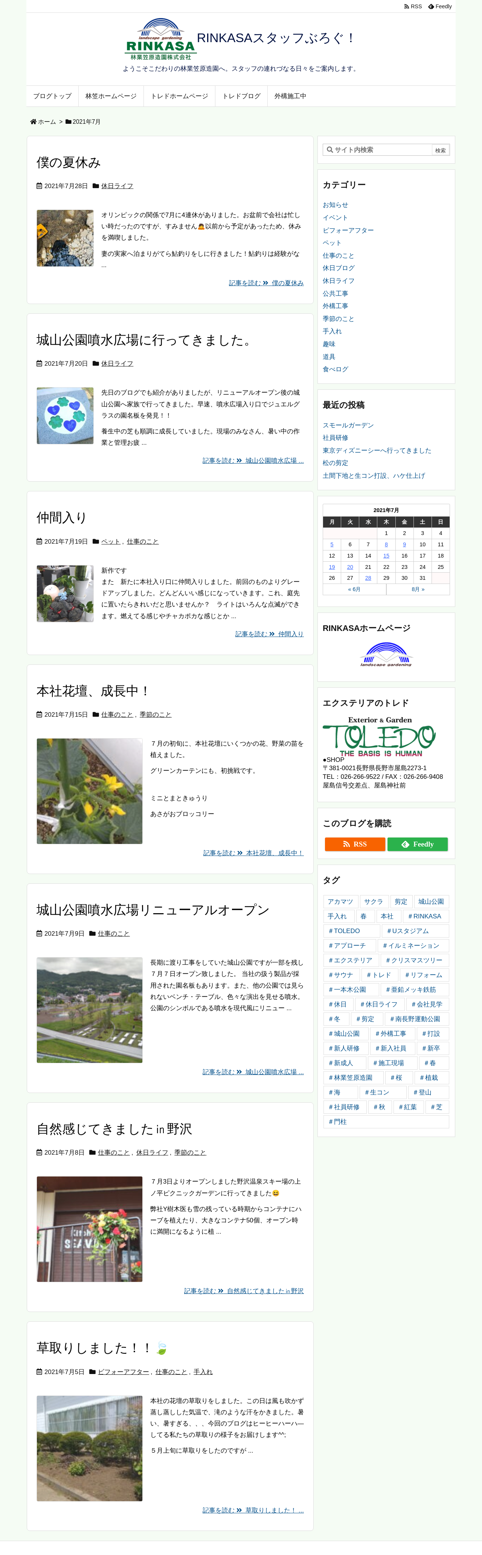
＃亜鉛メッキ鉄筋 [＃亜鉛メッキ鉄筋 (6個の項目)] (410, 989)
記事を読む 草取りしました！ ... (253, 1510)
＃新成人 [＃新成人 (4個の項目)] (340, 1063)
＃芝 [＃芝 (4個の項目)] (436, 1107)
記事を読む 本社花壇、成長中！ (253, 853)
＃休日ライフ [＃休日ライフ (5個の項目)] (378, 1004)
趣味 (329, 344)
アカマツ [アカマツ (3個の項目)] (340, 901)
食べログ (335, 369)
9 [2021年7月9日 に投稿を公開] (404, 544)
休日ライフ (117, 186)
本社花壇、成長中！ (94, 691)
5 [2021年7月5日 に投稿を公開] (332, 544)
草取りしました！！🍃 (103, 1348)
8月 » (418, 589)
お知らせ (335, 204)
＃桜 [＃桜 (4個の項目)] (395, 1077)
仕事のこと (143, 541)
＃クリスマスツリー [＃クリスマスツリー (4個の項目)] (413, 960)
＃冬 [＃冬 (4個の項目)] (334, 1019)
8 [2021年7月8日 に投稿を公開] (386, 544)
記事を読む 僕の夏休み (266, 283)
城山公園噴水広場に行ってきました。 (147, 340)
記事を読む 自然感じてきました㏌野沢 (244, 1291)
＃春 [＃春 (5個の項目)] (429, 1063)
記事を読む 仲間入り (269, 634)
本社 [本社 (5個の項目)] (387, 916)
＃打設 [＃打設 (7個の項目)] (430, 1033)
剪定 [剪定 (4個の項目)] (401, 901)
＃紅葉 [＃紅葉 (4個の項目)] (407, 1107)
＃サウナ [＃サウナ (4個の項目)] (340, 975)
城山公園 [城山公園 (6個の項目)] (431, 901)
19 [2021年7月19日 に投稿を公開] (332, 567)
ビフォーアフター (123, 1372)
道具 (329, 356)
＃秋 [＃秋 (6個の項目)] (378, 1107)
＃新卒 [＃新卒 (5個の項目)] (430, 1048)
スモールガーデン (348, 425)
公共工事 (335, 293)
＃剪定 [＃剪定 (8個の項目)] (364, 1019)
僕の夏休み (69, 162)
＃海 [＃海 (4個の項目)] (334, 1092)
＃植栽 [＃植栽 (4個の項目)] (428, 1077)
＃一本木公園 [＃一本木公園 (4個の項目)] (347, 989)
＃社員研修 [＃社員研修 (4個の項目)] (344, 1107)
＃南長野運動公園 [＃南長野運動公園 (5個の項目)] (414, 1019)
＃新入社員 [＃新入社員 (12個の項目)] (390, 1048)
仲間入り (62, 517)
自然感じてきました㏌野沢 (114, 1129)
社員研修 (335, 437)
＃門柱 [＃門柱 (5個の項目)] (337, 1121)
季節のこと (156, 714)
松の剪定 (335, 463)
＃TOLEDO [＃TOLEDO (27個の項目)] (344, 931)
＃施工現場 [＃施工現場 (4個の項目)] (388, 1063)
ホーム (47, 122)
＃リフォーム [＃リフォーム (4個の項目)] (423, 975)
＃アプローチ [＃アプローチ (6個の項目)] (347, 945)
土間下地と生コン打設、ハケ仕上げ (374, 475)
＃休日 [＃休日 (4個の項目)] (337, 1004)
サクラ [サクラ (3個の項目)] (373, 901)
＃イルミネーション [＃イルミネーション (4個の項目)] (410, 945)
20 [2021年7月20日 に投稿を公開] (350, 567)
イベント (335, 217)
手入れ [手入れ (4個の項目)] (337, 916)
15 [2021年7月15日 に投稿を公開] (386, 556)
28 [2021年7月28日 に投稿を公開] (368, 578)
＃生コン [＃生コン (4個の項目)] (376, 1092)
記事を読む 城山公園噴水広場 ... (253, 460)
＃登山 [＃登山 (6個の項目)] (422, 1092)
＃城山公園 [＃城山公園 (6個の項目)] (344, 1033)
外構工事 (335, 306)
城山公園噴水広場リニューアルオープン (153, 910)
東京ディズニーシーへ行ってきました (377, 450)
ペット (110, 541)
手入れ (203, 1372)
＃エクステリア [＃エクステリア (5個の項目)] (350, 960)
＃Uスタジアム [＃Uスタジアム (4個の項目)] (407, 931)
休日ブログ (339, 268)
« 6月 (354, 589)
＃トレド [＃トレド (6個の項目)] (378, 975)
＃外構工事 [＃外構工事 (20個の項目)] (390, 1033)
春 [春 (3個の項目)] (363, 916)
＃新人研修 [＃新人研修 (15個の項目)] (344, 1048)
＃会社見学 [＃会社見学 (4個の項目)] (426, 1004)
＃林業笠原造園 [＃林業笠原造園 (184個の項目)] (350, 1077)
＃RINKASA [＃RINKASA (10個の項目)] (424, 916)
